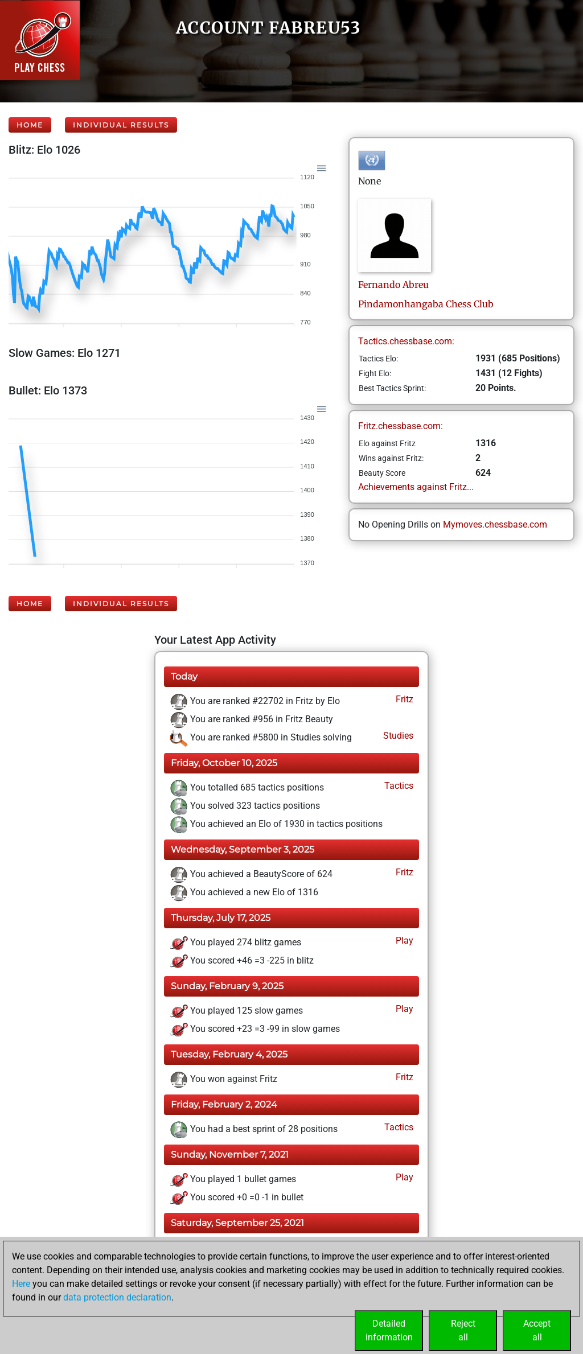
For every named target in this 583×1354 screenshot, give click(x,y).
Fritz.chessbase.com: (400, 426)
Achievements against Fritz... (416, 486)
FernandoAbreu (393, 284)
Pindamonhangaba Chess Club (426, 304)
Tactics (397, 785)
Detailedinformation (389, 1330)
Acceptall (537, 1330)
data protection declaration (117, 1297)
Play (403, 940)
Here (21, 1283)
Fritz (403, 699)
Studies (397, 735)
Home (30, 125)
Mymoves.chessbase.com (495, 524)
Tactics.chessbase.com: (406, 341)
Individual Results (121, 125)
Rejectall (463, 1330)
